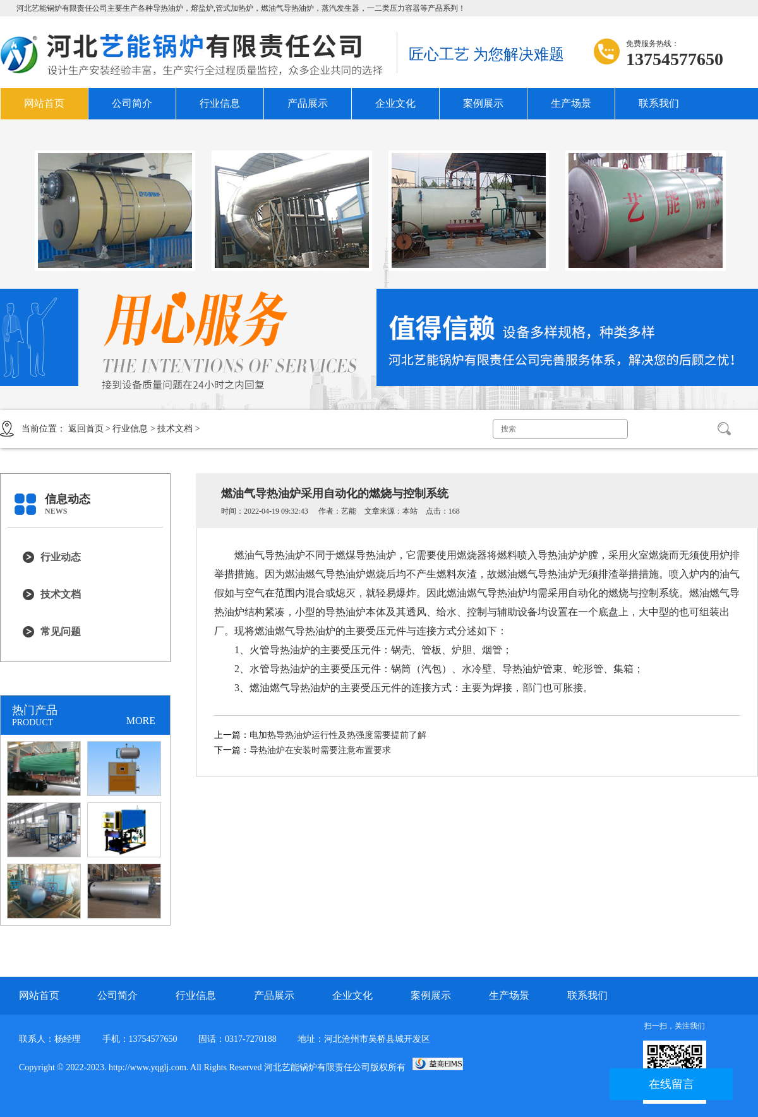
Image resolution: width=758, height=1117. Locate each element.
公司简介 (132, 103)
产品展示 (307, 103)
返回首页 (86, 428)
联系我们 (659, 103)
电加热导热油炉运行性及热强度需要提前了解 (338, 735)
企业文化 (395, 103)
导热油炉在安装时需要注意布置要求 (320, 750)
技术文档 (175, 428)
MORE (140, 720)
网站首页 (44, 103)
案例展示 (483, 103)
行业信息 (220, 103)
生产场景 (571, 103)
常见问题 (60, 631)
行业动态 (60, 557)
